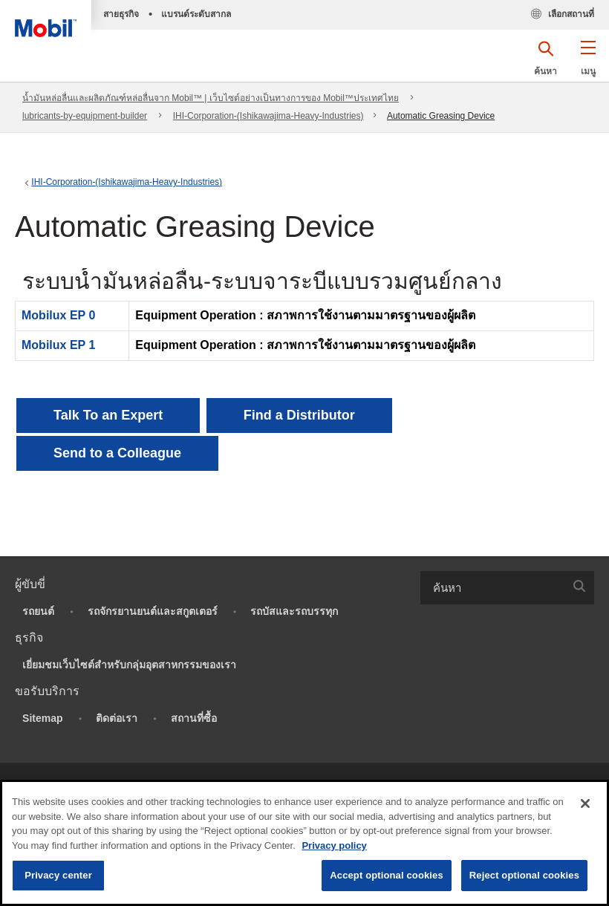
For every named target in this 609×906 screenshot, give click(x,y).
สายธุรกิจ (121, 14)
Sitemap (42, 718)
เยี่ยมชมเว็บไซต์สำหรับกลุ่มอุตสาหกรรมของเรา (129, 665)
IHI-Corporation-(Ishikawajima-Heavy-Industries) (268, 116)
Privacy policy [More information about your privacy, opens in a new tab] (334, 845)
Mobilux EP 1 (58, 345)
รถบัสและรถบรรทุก (294, 611)
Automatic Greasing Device (441, 116)
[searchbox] (492, 587)
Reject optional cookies (524, 875)
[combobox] (507, 587)
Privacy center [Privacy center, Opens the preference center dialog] (58, 875)
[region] (304, 843)
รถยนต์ (38, 611)
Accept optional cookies (386, 875)
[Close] (585, 803)
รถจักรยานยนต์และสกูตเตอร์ (153, 611)
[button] (588, 63)
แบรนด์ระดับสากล (196, 14)
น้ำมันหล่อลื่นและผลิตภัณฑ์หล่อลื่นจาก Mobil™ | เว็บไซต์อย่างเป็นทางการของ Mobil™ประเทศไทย (210, 98)
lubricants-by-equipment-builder (84, 116)
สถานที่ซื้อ (194, 718)
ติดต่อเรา (116, 718)
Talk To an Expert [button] (108, 415)
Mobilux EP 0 (58, 315)
